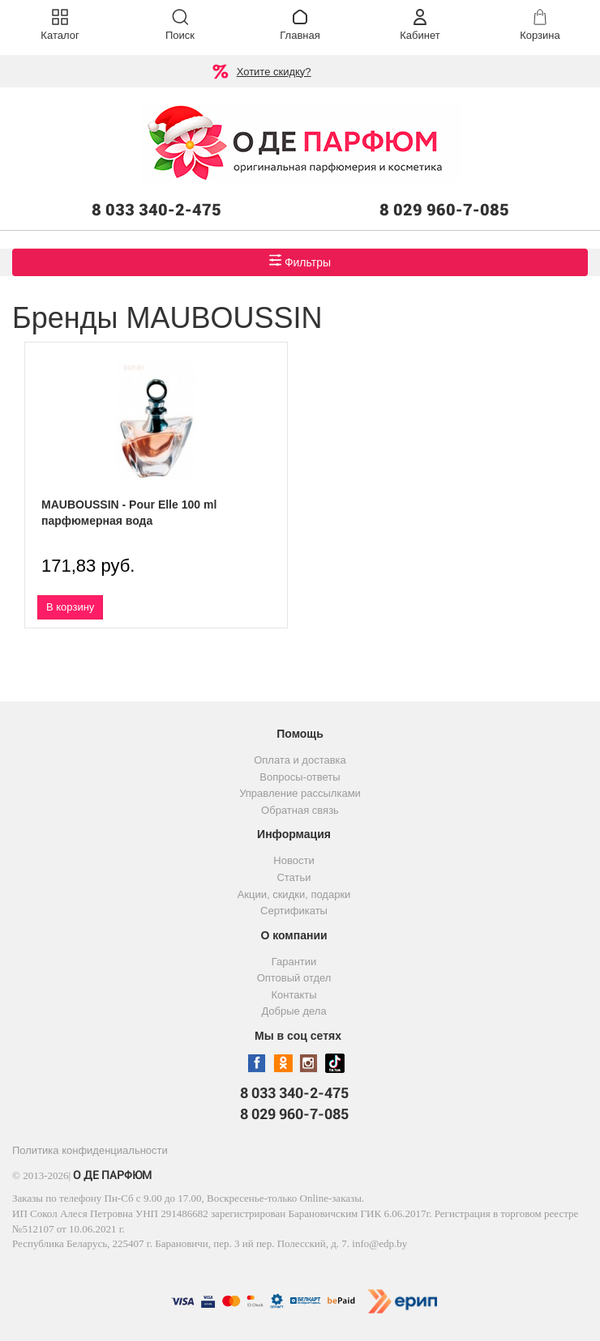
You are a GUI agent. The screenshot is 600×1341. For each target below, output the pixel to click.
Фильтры (300, 261)
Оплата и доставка (300, 760)
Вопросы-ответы (299, 777)
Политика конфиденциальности (90, 1150)
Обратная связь (300, 810)
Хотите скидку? (274, 72)
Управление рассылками (300, 793)
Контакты (293, 995)
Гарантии (294, 962)
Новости (293, 860)
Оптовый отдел (294, 978)
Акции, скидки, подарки (294, 894)
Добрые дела (293, 1011)
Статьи (293, 877)
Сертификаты (294, 911)
